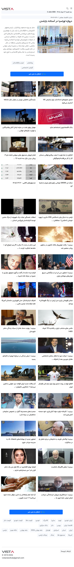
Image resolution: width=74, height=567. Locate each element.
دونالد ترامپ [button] (43, 535)
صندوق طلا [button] (61, 535)
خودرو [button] (38, 520)
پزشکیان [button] (30, 63)
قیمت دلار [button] (7, 520)
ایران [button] (70, 530)
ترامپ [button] (5, 530)
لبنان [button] (64, 530)
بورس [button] (59, 525)
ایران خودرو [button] (68, 520)
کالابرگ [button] (45, 520)
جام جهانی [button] (23, 530)
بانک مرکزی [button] (44, 525)
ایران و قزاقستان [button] (18, 63)
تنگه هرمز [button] (13, 530)
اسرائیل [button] (56, 530)
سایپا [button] (53, 520)
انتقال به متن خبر (37, 74)
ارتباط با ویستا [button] (66, 551)
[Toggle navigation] (71, 8)
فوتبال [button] (48, 530)
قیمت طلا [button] (29, 520)
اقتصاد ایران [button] (68, 525)
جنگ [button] (52, 535)
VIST (7, 8)
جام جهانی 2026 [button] (36, 530)
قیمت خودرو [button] (18, 520)
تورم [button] (59, 520)
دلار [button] (52, 525)
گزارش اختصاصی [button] (27, 68)
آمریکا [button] (70, 535)
